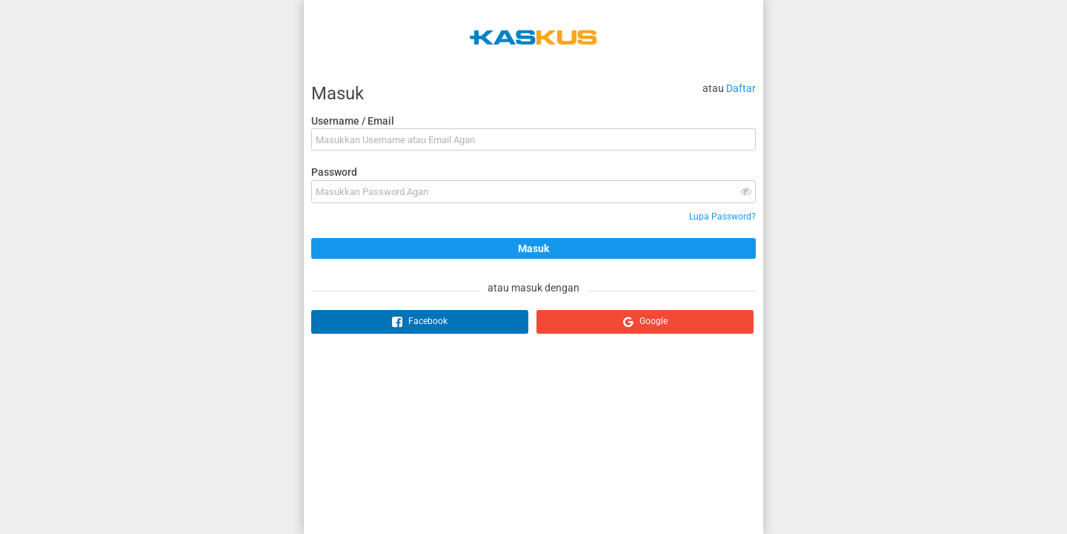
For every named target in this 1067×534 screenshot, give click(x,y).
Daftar (741, 88)
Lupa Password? (722, 216)
